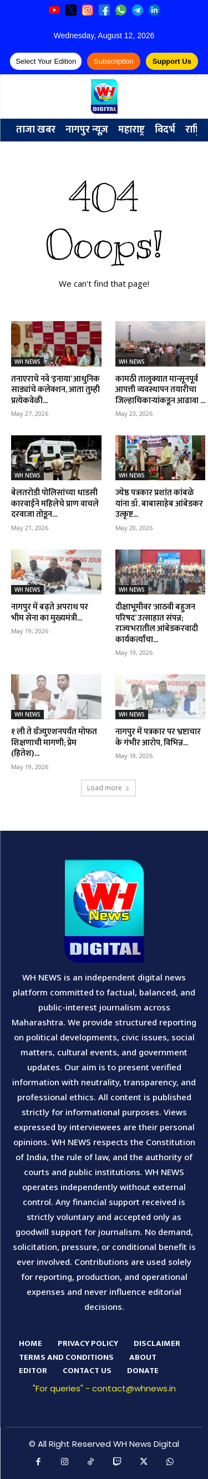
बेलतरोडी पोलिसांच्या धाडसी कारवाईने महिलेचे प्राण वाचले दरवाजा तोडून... (55, 503)
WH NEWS (27, 361)
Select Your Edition (46, 61)
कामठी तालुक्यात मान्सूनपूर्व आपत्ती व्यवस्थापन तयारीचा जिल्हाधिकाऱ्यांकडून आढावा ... (160, 390)
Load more (108, 787)
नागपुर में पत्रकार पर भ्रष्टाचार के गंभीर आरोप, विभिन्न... (158, 737)
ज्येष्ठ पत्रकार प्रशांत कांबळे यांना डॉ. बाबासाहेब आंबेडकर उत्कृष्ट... (159, 503)
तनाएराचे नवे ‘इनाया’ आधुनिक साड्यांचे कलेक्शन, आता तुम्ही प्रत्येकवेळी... (55, 390)
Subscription (114, 61)
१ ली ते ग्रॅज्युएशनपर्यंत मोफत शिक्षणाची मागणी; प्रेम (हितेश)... (54, 742)
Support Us (172, 61)
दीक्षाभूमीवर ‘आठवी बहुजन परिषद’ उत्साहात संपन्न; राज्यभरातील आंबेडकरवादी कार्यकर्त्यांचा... (156, 623)
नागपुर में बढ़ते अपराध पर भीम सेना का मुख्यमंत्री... (49, 612)
